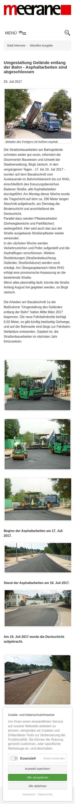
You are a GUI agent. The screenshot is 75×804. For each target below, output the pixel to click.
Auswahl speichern (37, 768)
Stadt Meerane (16, 45)
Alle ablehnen (37, 786)
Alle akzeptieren (37, 777)
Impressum (29, 794)
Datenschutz (45, 794)
